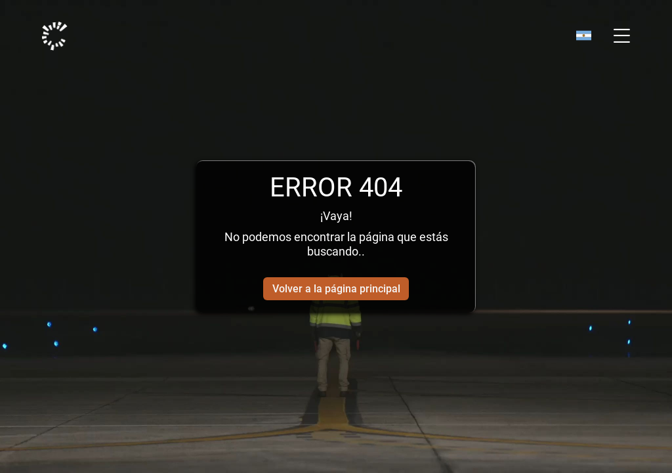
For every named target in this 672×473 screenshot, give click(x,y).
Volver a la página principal (336, 288)
